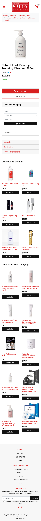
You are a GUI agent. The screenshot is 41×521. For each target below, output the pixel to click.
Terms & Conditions (25, 501)
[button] (20, 96)
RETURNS (20, 476)
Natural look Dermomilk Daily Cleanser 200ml (30, 287)
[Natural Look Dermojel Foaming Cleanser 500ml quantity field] (20, 86)
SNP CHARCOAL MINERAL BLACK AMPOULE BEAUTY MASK (30, 389)
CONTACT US (20, 457)
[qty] (20, 111)
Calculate (20, 124)
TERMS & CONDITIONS (20, 469)
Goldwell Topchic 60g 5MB (9, 216)
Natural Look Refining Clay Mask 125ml (9, 321)
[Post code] (20, 119)
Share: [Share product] (7, 72)
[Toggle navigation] (4, 6)
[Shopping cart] (36, 6)
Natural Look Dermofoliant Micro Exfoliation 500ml (8, 423)
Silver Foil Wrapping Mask (9, 355)
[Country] (20, 115)
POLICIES (20, 473)
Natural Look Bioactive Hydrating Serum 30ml (10, 389)
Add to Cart (20, 91)
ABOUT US (20, 453)
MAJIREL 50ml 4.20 (28, 216)
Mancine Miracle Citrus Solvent (10, 185)
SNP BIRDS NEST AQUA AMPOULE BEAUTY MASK (30, 422)
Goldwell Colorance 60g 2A (30, 185)
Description (7, 142)
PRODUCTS (20, 460)
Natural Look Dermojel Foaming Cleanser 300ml (10, 288)
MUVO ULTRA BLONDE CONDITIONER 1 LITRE (9, 248)
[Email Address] (16, 498)
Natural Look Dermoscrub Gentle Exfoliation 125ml (29, 322)
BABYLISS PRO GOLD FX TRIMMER (30, 248)
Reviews (12, 152)
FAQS (20, 483)
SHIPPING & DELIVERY (20, 480)
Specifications (8, 147)
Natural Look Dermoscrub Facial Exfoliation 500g (28, 356)
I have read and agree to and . (20, 502)
